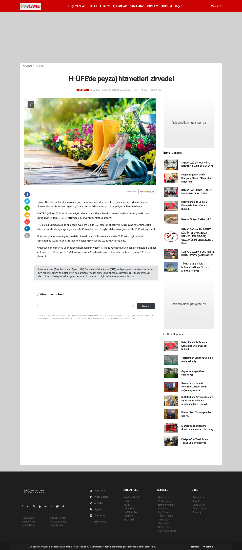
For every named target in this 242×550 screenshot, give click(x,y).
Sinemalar (163, 519)
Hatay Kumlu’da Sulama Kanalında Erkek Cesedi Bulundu (194, 205)
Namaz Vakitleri (166, 505)
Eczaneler (163, 508)
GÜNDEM (152, 6)
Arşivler (96, 509)
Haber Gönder (57, 525)
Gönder (146, 306)
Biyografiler (199, 505)
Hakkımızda (28, 518)
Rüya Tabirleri (200, 508)
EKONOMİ (167, 6)
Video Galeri (99, 496)
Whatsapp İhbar (58, 521)
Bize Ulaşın (98, 521)
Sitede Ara (198, 497)
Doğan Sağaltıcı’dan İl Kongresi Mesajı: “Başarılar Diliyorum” (196, 178)
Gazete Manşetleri (167, 530)
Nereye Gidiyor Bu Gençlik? (196, 219)
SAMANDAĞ (137, 6)
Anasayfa (27, 66)
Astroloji (197, 512)
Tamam (208, 546)
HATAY (93, 6)
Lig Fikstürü (164, 512)
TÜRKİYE (105, 6)
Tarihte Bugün (165, 516)
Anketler (197, 501)
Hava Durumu (165, 497)
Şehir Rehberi (165, 527)
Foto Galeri (98, 490)
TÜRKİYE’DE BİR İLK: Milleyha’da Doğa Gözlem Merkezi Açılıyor (195, 267)
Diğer (179, 6)
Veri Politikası (28, 525)
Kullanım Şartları (58, 518)
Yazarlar (96, 503)
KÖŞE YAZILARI (77, 6)
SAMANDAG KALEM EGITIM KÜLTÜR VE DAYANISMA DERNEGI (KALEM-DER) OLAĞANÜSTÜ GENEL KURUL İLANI (197, 236)
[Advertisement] (121, 37)
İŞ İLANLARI (120, 6)
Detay (195, 546)
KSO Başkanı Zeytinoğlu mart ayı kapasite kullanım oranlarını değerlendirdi (197, 400)
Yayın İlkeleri (28, 521)
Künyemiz (97, 515)
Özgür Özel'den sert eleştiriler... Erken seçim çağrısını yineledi (194, 386)
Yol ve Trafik (164, 501)
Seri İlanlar (163, 523)
